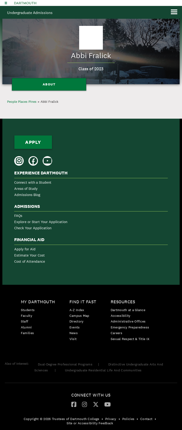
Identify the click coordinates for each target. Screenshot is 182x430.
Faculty (26, 315)
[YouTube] (107, 404)
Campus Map (79, 315)
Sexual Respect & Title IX (130, 339)
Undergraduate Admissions (30, 12)
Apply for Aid (25, 249)
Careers (116, 333)
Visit (73, 339)
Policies (128, 419)
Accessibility (121, 315)
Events (74, 327)
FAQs (18, 215)
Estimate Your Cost (29, 255)
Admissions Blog (27, 194)
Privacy (110, 419)
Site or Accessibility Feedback (90, 423)
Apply (33, 142)
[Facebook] (73, 404)
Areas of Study (26, 188)
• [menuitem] (102, 419)
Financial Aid (29, 239)
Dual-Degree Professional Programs (65, 364)
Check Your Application (32, 228)
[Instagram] (84, 404)
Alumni (26, 327)
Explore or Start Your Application (40, 222)
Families (27, 333)
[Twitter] (96, 404)
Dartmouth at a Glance (128, 310)
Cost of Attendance (29, 261)
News (73, 333)
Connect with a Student (32, 182)
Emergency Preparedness (130, 327)
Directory (76, 321)
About (49, 84)
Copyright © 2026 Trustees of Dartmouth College (61, 419)
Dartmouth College (25, 3)
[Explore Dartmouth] (6, 3)
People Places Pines (21, 101)
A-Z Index (76, 310)
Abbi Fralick (49, 101)
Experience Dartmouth (41, 173)
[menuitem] (91, 184)
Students (28, 310)
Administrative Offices (128, 321)
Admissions (27, 206)
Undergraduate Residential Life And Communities (103, 370)
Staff (24, 321)
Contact (146, 419)
